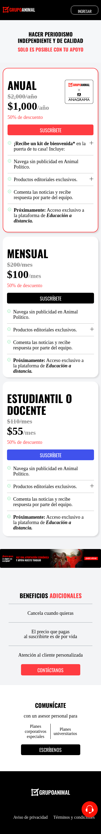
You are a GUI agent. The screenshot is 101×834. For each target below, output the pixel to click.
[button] (50, 130)
